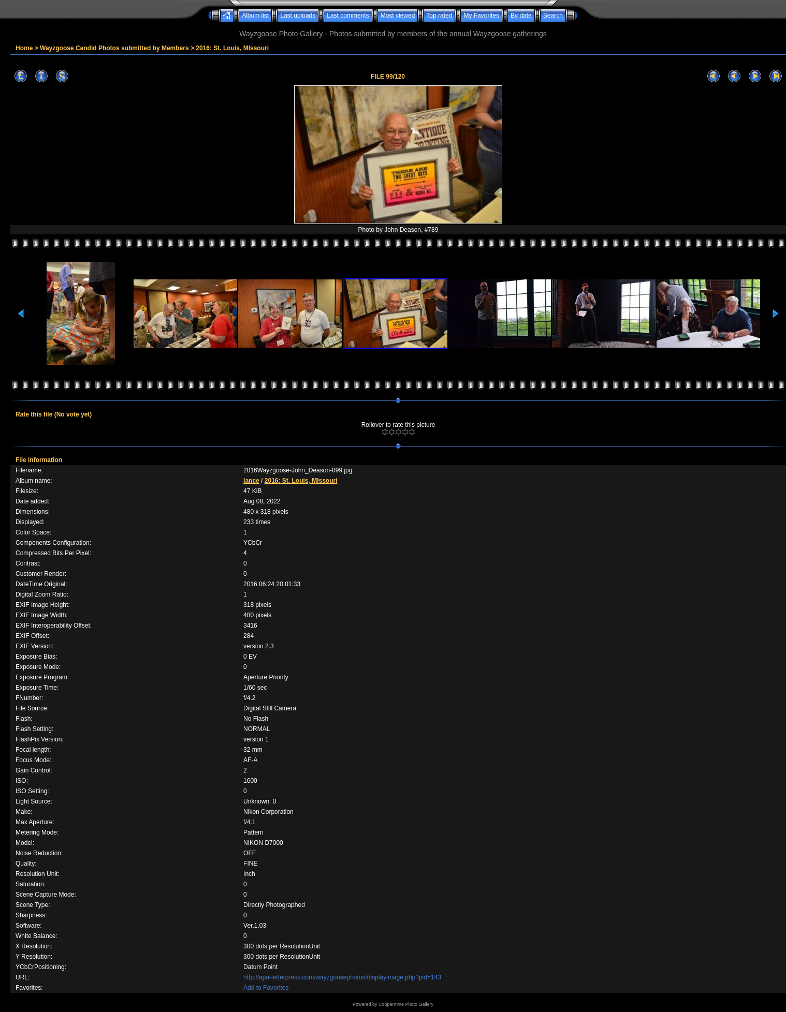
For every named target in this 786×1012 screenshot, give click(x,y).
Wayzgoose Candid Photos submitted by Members (114, 48)
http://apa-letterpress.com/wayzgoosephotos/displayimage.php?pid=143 (342, 977)
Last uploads (297, 15)
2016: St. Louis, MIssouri (232, 48)
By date (521, 15)
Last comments (348, 15)
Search (553, 15)
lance (251, 480)
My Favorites (481, 15)
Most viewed (398, 15)
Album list (255, 15)
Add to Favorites (265, 987)
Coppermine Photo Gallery (406, 1004)
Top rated (439, 15)
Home (24, 48)
